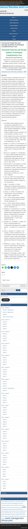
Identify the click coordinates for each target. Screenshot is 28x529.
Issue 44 (4, 357)
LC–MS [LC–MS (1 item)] (2, 509)
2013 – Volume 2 (5, 467)
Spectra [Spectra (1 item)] (4, 516)
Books (14, 36)
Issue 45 (4, 352)
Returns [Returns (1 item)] (21, 514)
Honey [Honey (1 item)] (21, 507)
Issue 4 (4, 481)
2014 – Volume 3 (5, 453)
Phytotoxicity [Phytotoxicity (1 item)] (13, 514)
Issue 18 (4, 436)
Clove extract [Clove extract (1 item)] (20, 503)
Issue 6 (4, 474)
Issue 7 (4, 471)
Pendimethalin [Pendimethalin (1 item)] (6, 512)
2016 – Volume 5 (5, 429)
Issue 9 (4, 464)
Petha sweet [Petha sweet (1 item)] (12, 512)
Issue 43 (4, 359)
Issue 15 (4, 445)
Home (13, 17)
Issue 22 (4, 424)
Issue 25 (4, 414)
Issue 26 (4, 412)
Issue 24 (4, 419)
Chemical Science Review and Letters (11, 1)
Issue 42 (4, 362)
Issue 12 (4, 455)
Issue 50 (4, 338)
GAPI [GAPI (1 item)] (9, 507)
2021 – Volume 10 (6, 367)
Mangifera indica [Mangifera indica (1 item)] (7, 509)
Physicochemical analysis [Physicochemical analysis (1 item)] (5, 514)
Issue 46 (4, 350)
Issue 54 (4, 326)
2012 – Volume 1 (5, 479)
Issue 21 (4, 426)
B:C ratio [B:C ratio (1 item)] (15, 501)
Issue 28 (4, 407)
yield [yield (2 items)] (10, 520)
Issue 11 (4, 459)
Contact (14, 39)
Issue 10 (4, 462)
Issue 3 (4, 483)
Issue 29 (4, 402)
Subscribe (5, 299)
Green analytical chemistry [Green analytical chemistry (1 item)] (14, 507)
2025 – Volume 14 (6, 319)
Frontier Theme (24, 527)
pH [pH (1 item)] (14, 512)
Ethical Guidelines (14, 25)
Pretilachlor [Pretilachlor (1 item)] (17, 514)
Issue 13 (4, 450)
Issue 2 (4, 485)
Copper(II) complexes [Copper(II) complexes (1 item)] (10, 505)
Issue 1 (4, 488)
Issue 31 (4, 397)
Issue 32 (4, 395)
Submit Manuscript (14, 23)
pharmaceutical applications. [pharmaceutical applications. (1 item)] (21, 512)
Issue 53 (4, 328)
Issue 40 (4, 369)
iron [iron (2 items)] (24, 507)
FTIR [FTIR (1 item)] (7, 507)
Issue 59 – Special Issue (8, 312)
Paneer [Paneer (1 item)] (2, 512)
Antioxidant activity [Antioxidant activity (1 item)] (7, 501)
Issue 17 (4, 438)
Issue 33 (4, 390)
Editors (14, 31)
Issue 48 (4, 345)
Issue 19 (4, 433)
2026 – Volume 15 (6, 307)
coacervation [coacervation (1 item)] (3, 505)
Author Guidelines (14, 20)
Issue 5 (4, 476)
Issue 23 (4, 421)
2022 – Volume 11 (6, 355)
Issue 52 (4, 333)
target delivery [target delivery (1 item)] (16, 516)
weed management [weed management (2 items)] (14, 518)
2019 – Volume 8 (5, 393)
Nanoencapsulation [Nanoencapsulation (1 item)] (4, 511)
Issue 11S (5, 457)
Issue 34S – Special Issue (8, 388)
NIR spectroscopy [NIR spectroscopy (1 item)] (23, 511)
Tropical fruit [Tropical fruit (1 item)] (21, 516)
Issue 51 (4, 336)
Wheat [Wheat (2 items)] (4, 520)
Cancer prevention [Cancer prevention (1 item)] (8, 503)
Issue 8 (4, 469)
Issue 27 (4, 409)
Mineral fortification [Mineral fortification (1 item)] (16, 509)
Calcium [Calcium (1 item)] (2, 503)
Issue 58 (4, 314)
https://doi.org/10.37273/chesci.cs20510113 (12, 71)
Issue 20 (4, 431)
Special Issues (14, 28)
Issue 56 (4, 321)
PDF (25, 71)
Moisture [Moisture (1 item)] (21, 509)
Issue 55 (4, 324)
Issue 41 (4, 364)
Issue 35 (4, 383)
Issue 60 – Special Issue (8, 309)
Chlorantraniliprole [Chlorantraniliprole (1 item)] (14, 503)
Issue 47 (4, 347)
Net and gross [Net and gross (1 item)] (16, 511)
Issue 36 (4, 381)
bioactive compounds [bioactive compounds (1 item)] (21, 501)
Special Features (13, 33)
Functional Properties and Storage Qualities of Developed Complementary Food (13, 45)
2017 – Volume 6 (5, 417)
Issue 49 (4, 340)
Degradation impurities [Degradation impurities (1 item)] (18, 505)
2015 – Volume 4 (5, 441)
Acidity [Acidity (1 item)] (2, 501)
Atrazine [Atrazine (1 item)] (12, 501)
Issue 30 (4, 400)
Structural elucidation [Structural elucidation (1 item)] (10, 516)
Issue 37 (4, 376)
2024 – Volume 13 (6, 331)
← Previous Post (5, 285)
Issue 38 (4, 374)
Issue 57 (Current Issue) (8, 316)
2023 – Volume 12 (6, 343)
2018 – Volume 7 (5, 405)
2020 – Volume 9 (5, 379)
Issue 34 (4, 386)
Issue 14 (4, 447)
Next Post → (24, 285)
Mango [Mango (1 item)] (11, 509)
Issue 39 (4, 371)
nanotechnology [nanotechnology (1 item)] (11, 511)
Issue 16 (4, 443)
